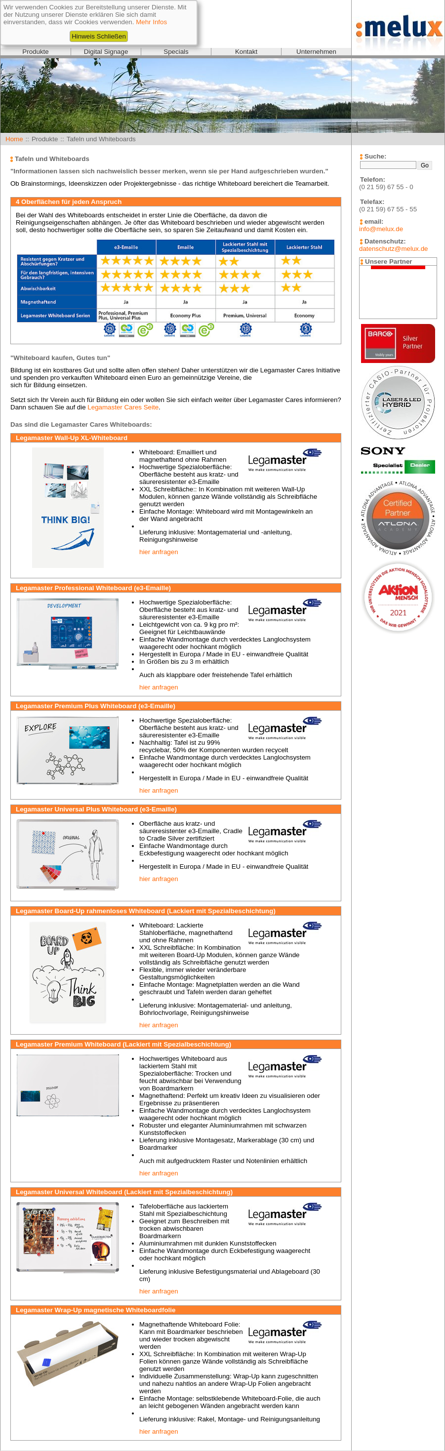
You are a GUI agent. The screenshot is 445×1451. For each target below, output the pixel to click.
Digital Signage (106, 51)
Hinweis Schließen (99, 36)
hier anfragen (158, 552)
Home (14, 139)
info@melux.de (381, 229)
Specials (175, 51)
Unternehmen (316, 51)
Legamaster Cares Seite (123, 407)
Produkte (35, 51)
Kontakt (246, 51)
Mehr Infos (151, 22)
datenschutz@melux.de (393, 248)
